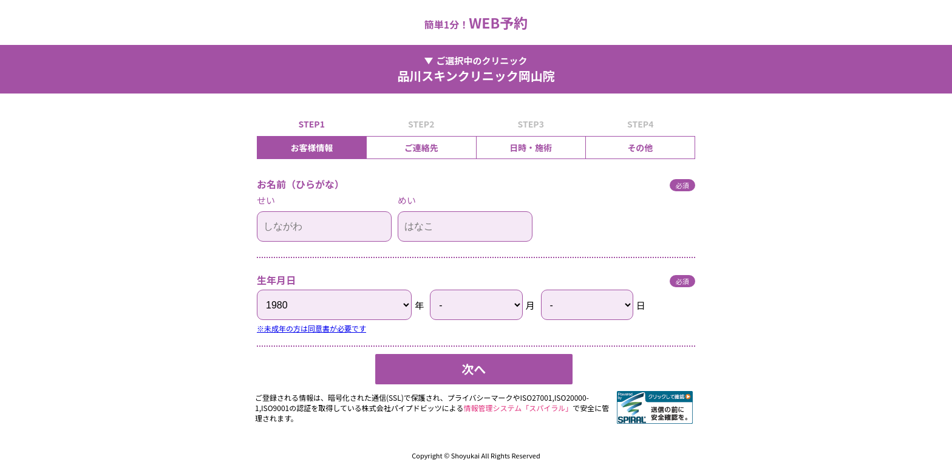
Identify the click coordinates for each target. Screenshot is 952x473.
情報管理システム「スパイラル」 (518, 408)
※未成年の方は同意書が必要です (311, 328)
